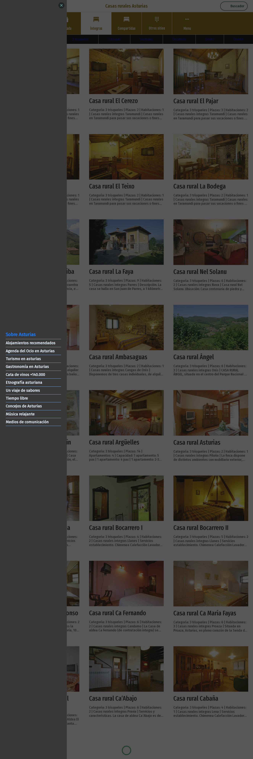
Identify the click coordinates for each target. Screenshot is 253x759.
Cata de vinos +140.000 (25, 374)
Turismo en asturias (23, 359)
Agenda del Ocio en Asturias (30, 351)
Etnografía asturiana (24, 382)
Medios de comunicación (27, 422)
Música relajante (20, 414)
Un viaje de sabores (23, 390)
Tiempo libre (17, 398)
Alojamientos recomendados (30, 343)
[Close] (61, 5)
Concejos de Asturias (24, 406)
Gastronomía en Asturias (27, 366)
